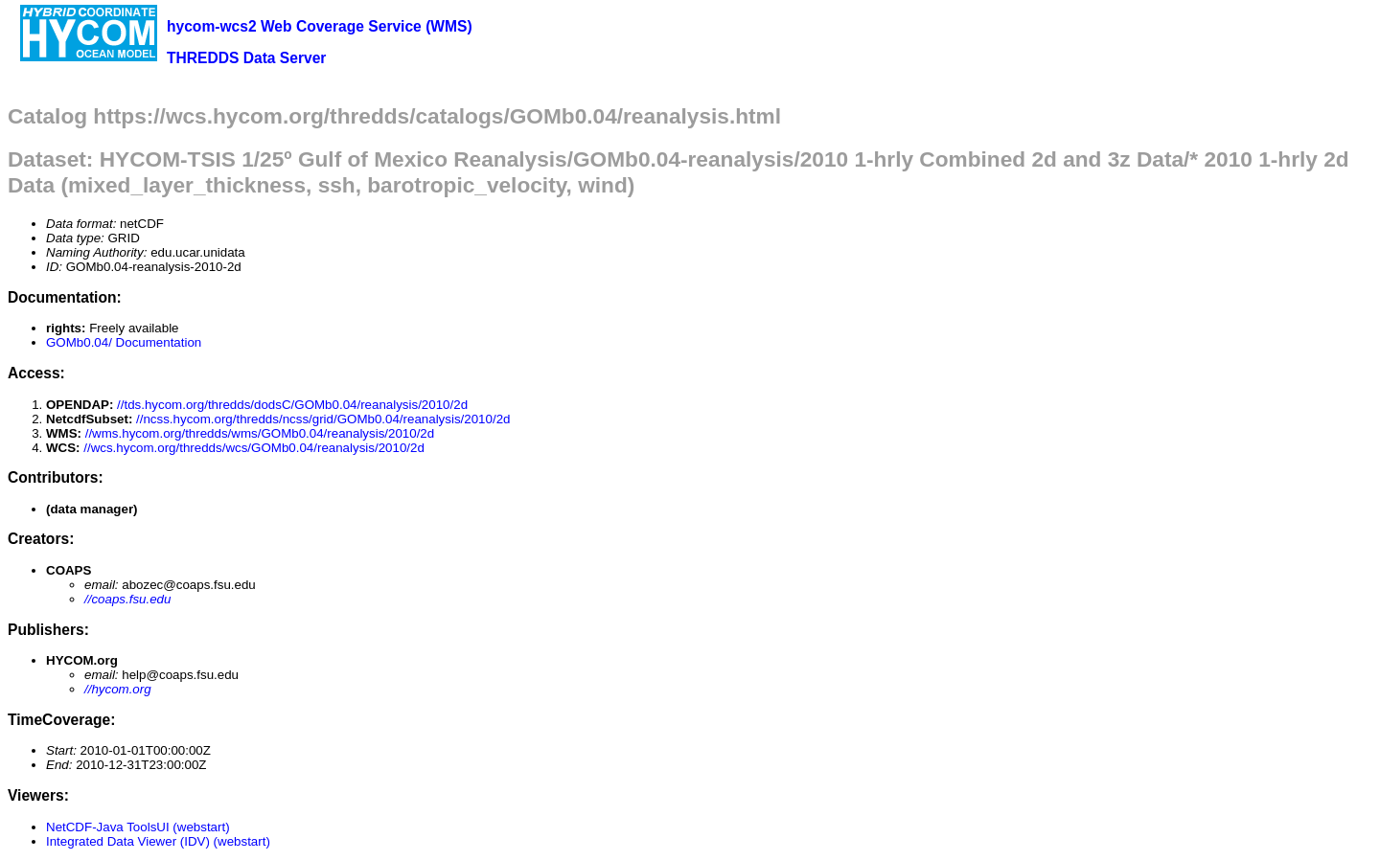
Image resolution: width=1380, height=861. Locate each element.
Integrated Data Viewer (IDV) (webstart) (158, 841)
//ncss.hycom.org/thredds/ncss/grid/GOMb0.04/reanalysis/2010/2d (323, 419)
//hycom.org (117, 689)
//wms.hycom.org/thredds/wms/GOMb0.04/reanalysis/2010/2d (259, 433)
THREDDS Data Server (246, 58)
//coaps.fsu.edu (127, 599)
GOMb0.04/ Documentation (123, 342)
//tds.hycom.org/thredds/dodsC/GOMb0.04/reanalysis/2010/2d (292, 404)
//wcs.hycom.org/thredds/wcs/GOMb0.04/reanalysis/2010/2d (254, 448)
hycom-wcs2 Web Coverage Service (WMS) (319, 26)
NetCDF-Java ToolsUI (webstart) (138, 827)
